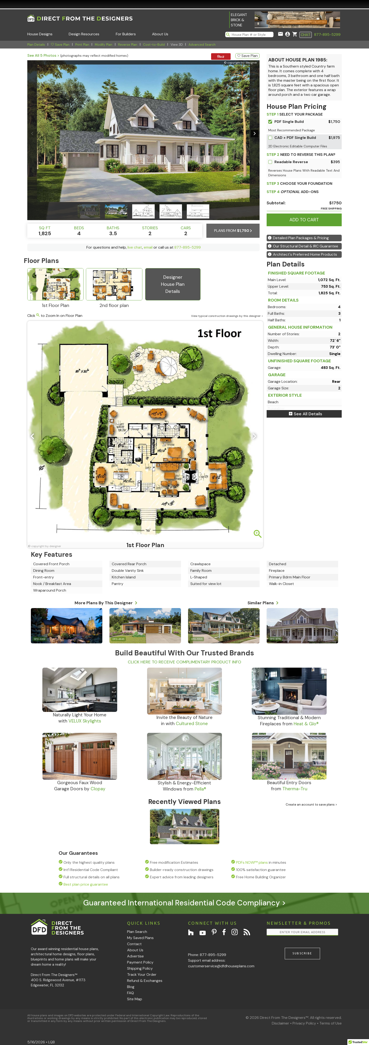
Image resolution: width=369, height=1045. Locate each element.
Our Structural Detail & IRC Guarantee (303, 246)
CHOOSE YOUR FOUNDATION (299, 183)
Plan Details (36, 45)
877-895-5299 (327, 34)
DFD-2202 (39, 639)
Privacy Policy (304, 1023)
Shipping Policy (140, 968)
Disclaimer (280, 1023)
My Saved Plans (140, 937)
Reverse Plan (127, 45)
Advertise (135, 956)
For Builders (126, 34)
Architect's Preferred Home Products (302, 254)
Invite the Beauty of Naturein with (184, 720)
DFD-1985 (159, 841)
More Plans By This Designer (106, 602)
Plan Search (137, 931)
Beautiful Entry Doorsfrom (289, 786)
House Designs (39, 34)
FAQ (130, 992)
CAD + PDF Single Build (295, 137)
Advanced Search (202, 45)
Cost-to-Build (154, 45)
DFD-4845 (118, 639)
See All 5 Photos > (43, 55)
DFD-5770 (275, 639)
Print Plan (82, 45)
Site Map (134, 999)
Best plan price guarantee (86, 884)
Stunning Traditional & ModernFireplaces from (289, 721)
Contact (134, 943)
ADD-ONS (293, 191)
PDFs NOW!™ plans (252, 862)
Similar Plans (263, 602)
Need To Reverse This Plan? (301, 154)
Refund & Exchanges (144, 980)
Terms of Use (330, 1023)
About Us (160, 34)
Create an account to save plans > (311, 805)
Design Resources (84, 34)
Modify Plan (103, 45)
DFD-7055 (197, 639)
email (148, 247)
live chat (135, 247)
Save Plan (60, 44)
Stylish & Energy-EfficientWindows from (184, 786)
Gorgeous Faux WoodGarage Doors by (79, 786)
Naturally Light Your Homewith (79, 718)
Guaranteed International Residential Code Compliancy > (184, 903)
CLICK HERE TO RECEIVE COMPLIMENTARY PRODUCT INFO (184, 662)
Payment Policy (140, 962)
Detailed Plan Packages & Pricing (298, 237)
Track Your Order (141, 974)
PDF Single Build (289, 121)
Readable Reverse (291, 161)
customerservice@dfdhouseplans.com (221, 966)
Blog (130, 986)
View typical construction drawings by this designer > (227, 316)
